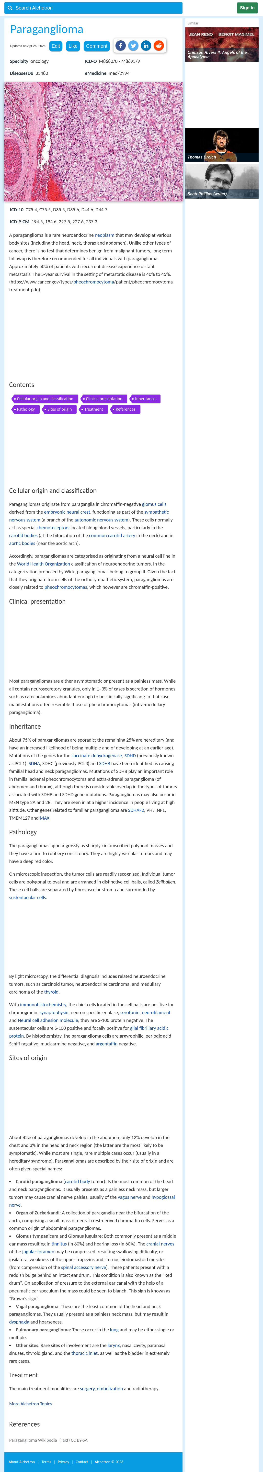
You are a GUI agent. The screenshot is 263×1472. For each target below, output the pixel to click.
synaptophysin (54, 1012)
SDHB (104, 763)
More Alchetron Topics (30, 1403)
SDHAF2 (136, 810)
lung (114, 1330)
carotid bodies (23, 535)
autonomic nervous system (101, 520)
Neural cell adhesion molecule (48, 1020)
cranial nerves (160, 1244)
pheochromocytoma (93, 282)
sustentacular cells (27, 897)
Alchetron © (109, 1462)
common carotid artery (112, 535)
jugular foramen (38, 1252)
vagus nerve (130, 1197)
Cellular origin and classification (45, 398)
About (22, 1462)
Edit (56, 46)
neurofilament (156, 1012)
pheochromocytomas (66, 587)
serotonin (129, 1012)
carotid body (77, 1181)
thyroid (51, 992)
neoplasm (104, 235)
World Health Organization (43, 564)
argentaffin (106, 1044)
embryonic (54, 512)
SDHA (34, 763)
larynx (114, 1345)
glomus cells (154, 504)
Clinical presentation (104, 398)
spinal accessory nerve (83, 1267)
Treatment (93, 409)
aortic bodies (22, 543)
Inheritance (145, 398)
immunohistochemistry (43, 1005)
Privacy (63, 1462)
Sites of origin (59, 409)
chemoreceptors (53, 528)
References (125, 409)
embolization (110, 1389)
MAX (44, 818)
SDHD (130, 756)
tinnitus (59, 1244)
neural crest (78, 512)
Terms (46, 1462)
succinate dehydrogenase (96, 756)
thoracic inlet (84, 1353)
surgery (87, 1389)
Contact (82, 1462)
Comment (96, 46)
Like (73, 46)
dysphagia (19, 1322)
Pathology (26, 409)
